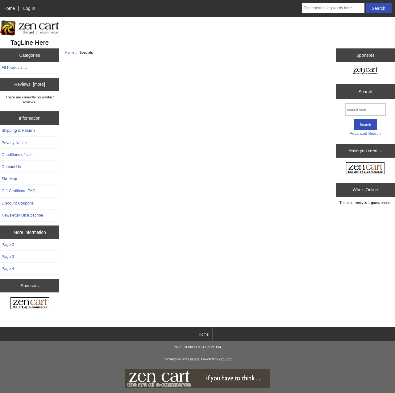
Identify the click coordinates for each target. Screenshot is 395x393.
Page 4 (8, 268)
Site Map (9, 178)
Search (365, 91)
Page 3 (8, 256)
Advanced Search (365, 133)
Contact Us (11, 166)
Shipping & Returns (18, 130)
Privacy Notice (14, 142)
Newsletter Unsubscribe (22, 215)
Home (9, 8)
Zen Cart (225, 359)
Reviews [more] (29, 84)
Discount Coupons (18, 203)
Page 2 (8, 244)
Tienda (194, 359)
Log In (29, 8)
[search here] (365, 109)
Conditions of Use (17, 154)
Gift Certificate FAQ (18, 190)
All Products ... (14, 67)
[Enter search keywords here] (333, 8)
